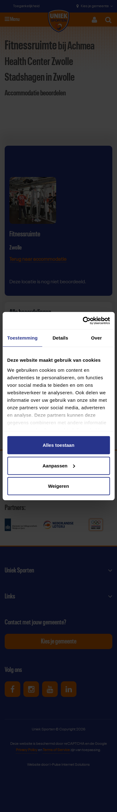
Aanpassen (58, 465)
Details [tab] (60, 337)
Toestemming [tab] (22, 337)
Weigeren (58, 486)
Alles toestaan (59, 445)
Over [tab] (96, 337)
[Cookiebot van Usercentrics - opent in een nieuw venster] (83, 320)
